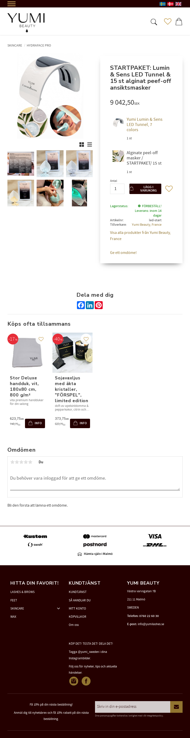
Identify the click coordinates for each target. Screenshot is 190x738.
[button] (153, 21)
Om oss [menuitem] (74, 625)
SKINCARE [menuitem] (17, 609)
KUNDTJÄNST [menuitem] (78, 592)
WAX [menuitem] (13, 617)
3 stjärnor (21, 462)
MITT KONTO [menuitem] (77, 609)
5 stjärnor (30, 462)
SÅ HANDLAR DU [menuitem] (80, 600)
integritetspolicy (155, 715)
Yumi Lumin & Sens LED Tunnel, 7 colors (145, 125)
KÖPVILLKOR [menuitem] (77, 617)
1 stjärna (12, 462)
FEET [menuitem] (13, 600)
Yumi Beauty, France (147, 224)
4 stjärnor (26, 462)
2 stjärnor (17, 462)
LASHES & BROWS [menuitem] (22, 592)
